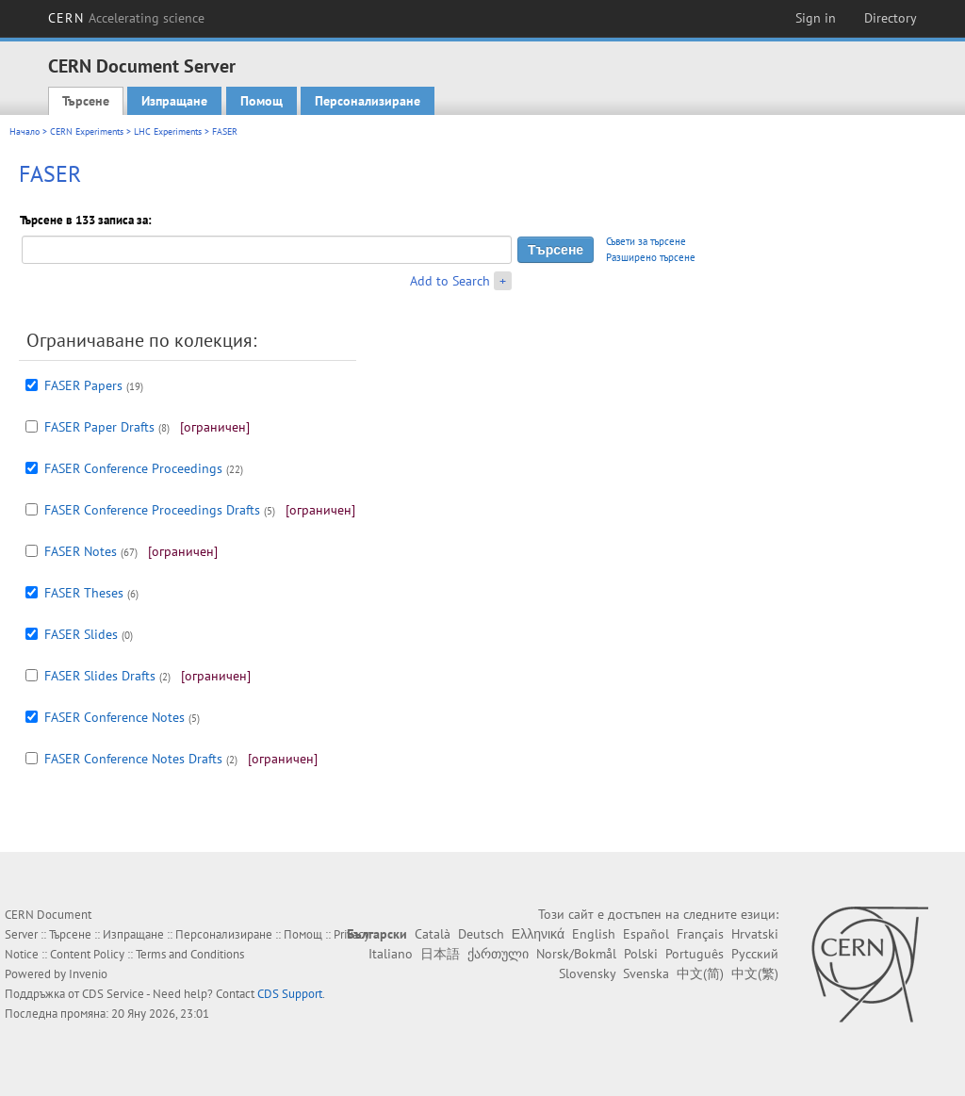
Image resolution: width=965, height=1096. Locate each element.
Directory (890, 17)
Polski (641, 953)
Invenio (88, 974)
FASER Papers (83, 385)
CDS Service (113, 994)
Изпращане (174, 100)
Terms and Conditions (190, 954)
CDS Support (289, 994)
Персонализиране (367, 100)
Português (694, 953)
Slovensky (587, 973)
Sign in (815, 17)
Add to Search (450, 280)
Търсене (85, 100)
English (593, 933)
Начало (24, 131)
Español (646, 933)
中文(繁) (754, 973)
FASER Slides (81, 634)
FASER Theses (83, 592)
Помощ (261, 100)
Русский (754, 953)
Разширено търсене (650, 257)
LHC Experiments (168, 131)
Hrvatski (754, 933)
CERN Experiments (86, 131)
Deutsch (481, 933)
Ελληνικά (538, 933)
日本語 (440, 953)
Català (432, 933)
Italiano (390, 953)
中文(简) (700, 973)
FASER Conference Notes (114, 717)
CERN (126, 17)
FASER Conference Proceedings (133, 468)
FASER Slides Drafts (99, 675)
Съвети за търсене (646, 241)
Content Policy (87, 954)
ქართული (498, 953)
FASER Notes (80, 551)
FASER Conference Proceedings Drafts (152, 509)
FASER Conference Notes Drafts (133, 758)
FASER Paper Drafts (99, 426)
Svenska (646, 973)
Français (700, 933)
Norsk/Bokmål (576, 953)
